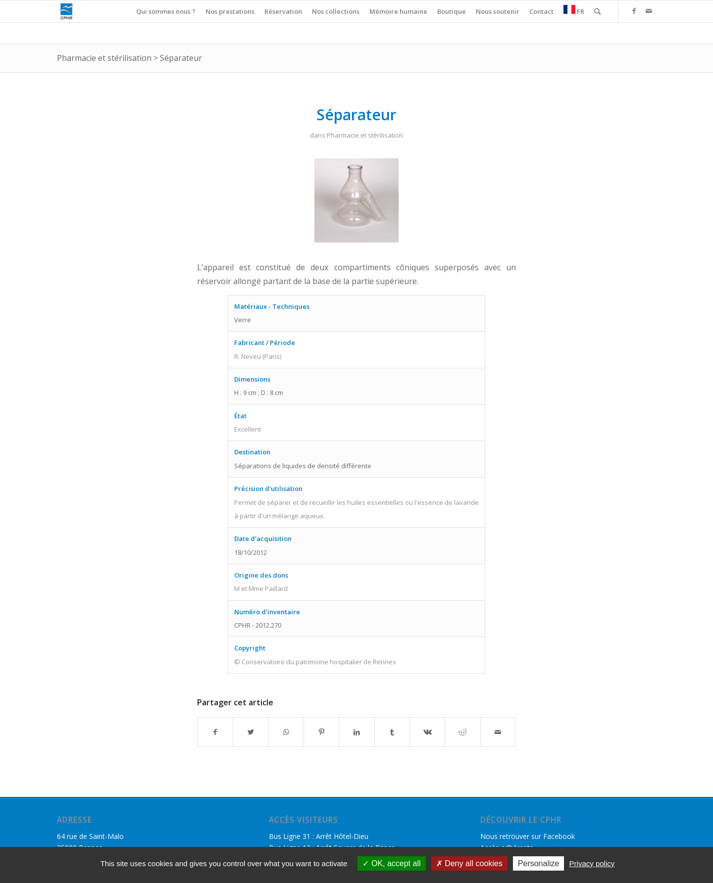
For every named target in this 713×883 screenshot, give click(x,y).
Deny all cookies (469, 863)
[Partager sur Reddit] (462, 732)
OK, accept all (391, 863)
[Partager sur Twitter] (250, 732)
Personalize (539, 863)
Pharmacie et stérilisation (104, 57)
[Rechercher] (597, 11)
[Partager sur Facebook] (215, 732)
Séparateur (181, 57)
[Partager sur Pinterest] (321, 732)
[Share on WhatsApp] (286, 732)
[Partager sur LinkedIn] (356, 732)
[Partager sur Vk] (427, 732)
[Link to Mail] (648, 10)
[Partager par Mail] (498, 732)
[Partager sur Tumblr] (392, 732)
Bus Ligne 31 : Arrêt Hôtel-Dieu (318, 836)
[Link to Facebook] (633, 10)
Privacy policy (592, 863)
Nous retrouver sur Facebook (527, 836)
